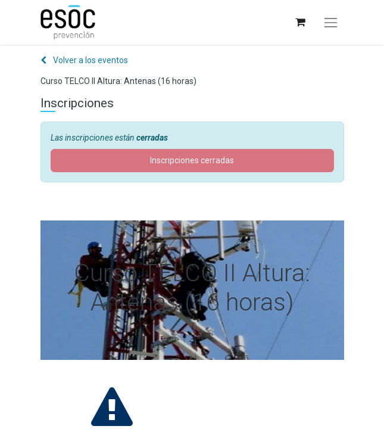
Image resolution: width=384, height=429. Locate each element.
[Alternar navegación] (330, 22)
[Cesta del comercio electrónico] (300, 22)
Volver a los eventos (84, 60)
